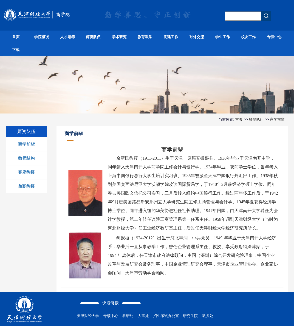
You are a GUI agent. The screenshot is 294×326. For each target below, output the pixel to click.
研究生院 (190, 316)
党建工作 (171, 37)
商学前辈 (277, 119)
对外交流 (196, 37)
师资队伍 (93, 37)
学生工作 (222, 37)
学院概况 (41, 37)
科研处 (127, 316)
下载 (16, 50)
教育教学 (145, 37)
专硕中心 (110, 316)
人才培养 (67, 37)
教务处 (207, 316)
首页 (16, 37)
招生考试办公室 (166, 316)
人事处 (143, 316)
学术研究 (119, 37)
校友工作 (248, 37)
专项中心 (274, 37)
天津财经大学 (88, 316)
